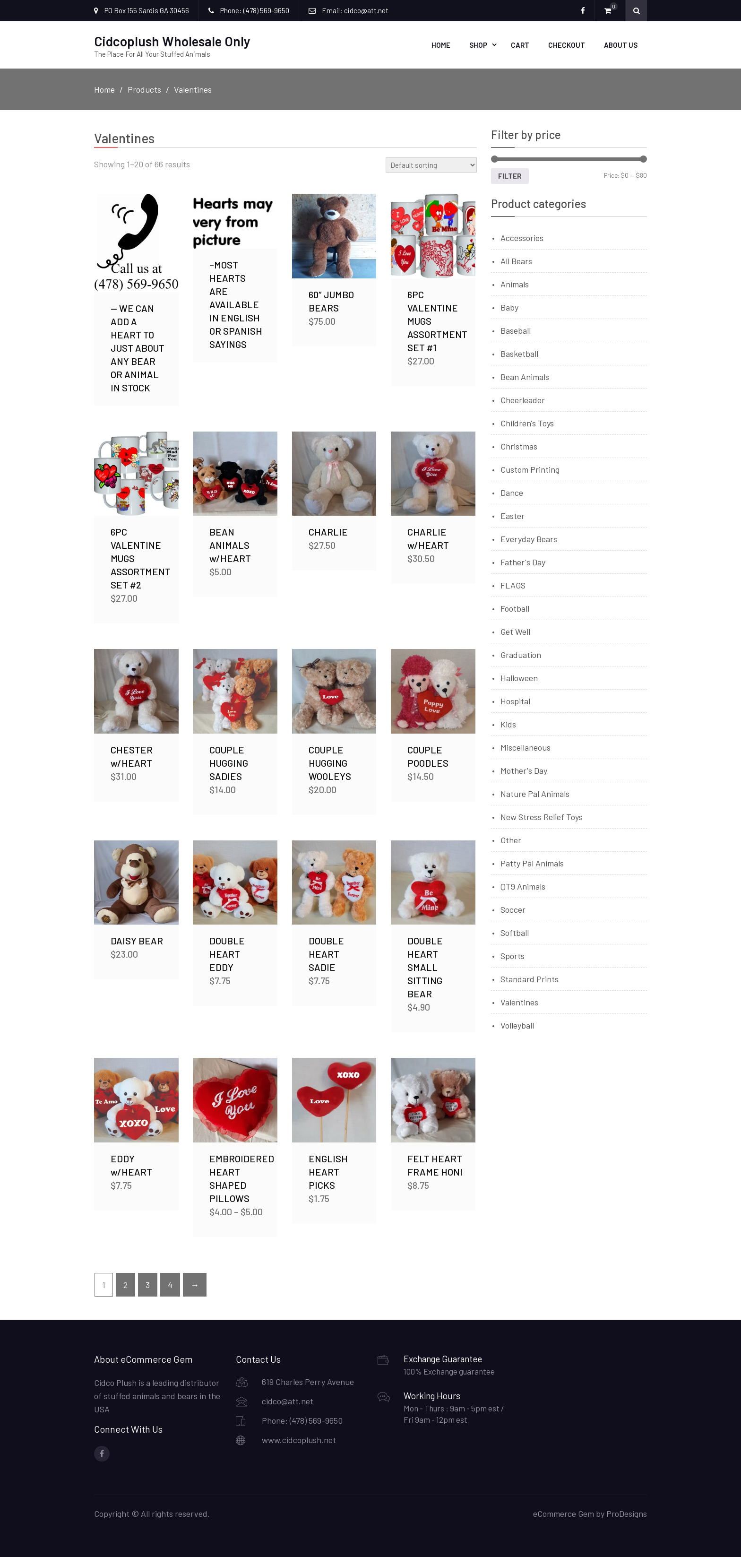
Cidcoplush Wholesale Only (172, 41)
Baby (509, 306)
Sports (512, 955)
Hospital (515, 700)
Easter (512, 515)
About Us (621, 44)
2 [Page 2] (125, 1284)
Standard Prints (529, 978)
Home (440, 44)
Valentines (519, 1001)
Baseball (515, 329)
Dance (511, 491)
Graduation (520, 654)
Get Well (515, 630)
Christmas (518, 445)
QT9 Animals (522, 885)
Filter (510, 175)
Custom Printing (530, 468)
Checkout (566, 44)
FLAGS (513, 584)
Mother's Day (523, 769)
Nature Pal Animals (534, 792)
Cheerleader (522, 399)
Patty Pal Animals (532, 862)
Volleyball (517, 1024)
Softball (514, 931)
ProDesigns (626, 1512)
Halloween (519, 677)
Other (510, 839)
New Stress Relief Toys (541, 816)
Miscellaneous (525, 746)
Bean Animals (524, 376)
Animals (514, 283)
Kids (508, 723)
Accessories (521, 237)
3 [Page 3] (148, 1284)
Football (514, 607)
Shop (478, 44)
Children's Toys (527, 422)
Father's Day (522, 561)
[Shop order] (431, 164)
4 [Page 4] (170, 1284)
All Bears (516, 260)
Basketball (519, 352)
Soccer (513, 908)
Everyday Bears (528, 538)
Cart (520, 44)
